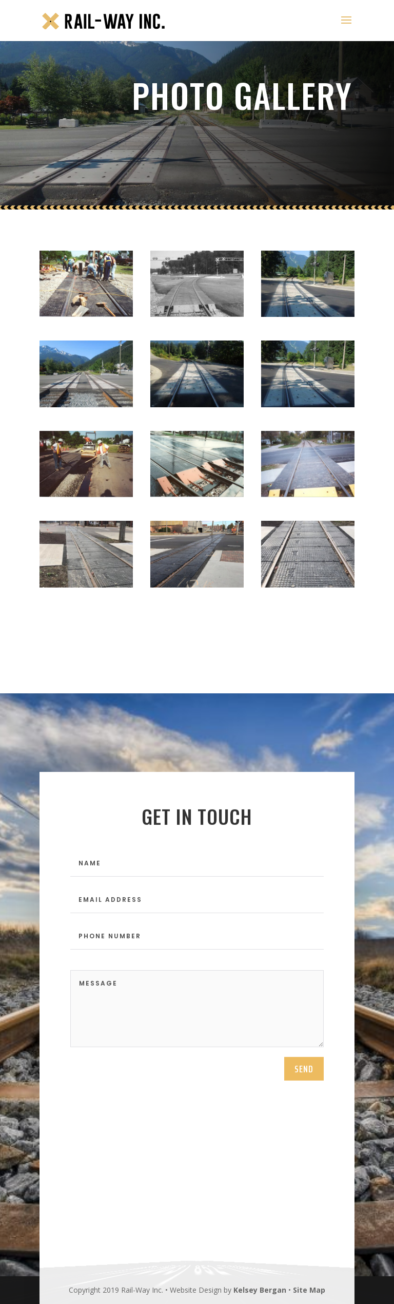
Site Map (309, 1290)
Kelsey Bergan (259, 1290)
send (303, 1074)
